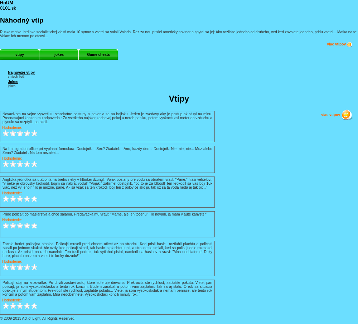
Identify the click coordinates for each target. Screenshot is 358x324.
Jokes (13, 82)
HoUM (6, 2)
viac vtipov (340, 44)
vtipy (19, 55)
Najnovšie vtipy (21, 72)
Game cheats (98, 55)
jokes (59, 55)
